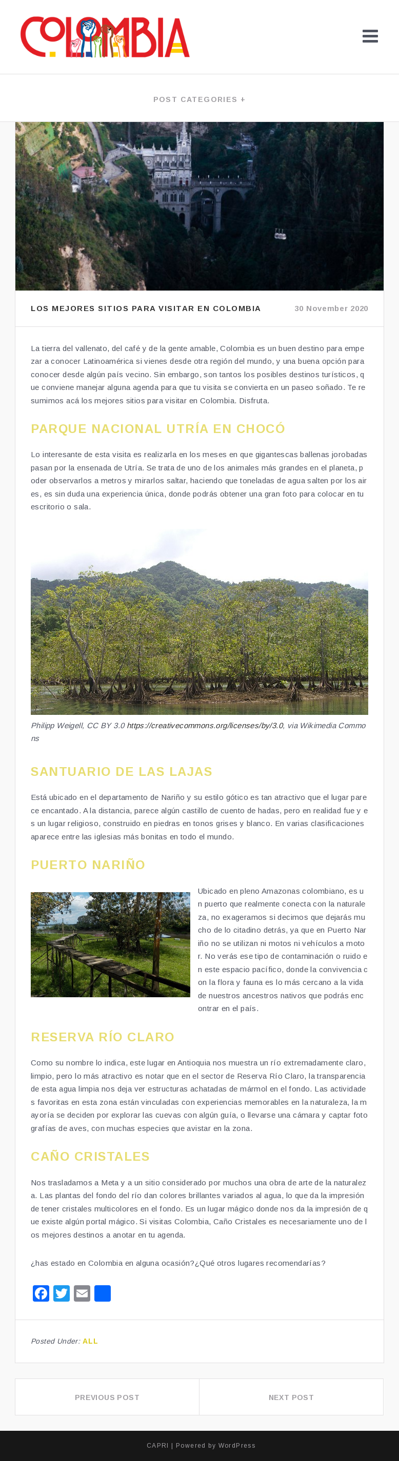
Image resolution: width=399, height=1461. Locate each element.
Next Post (291, 1397)
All (91, 1341)
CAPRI (158, 1445)
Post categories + (199, 99)
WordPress (237, 1445)
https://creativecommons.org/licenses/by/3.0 (205, 725)
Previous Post (107, 1397)
